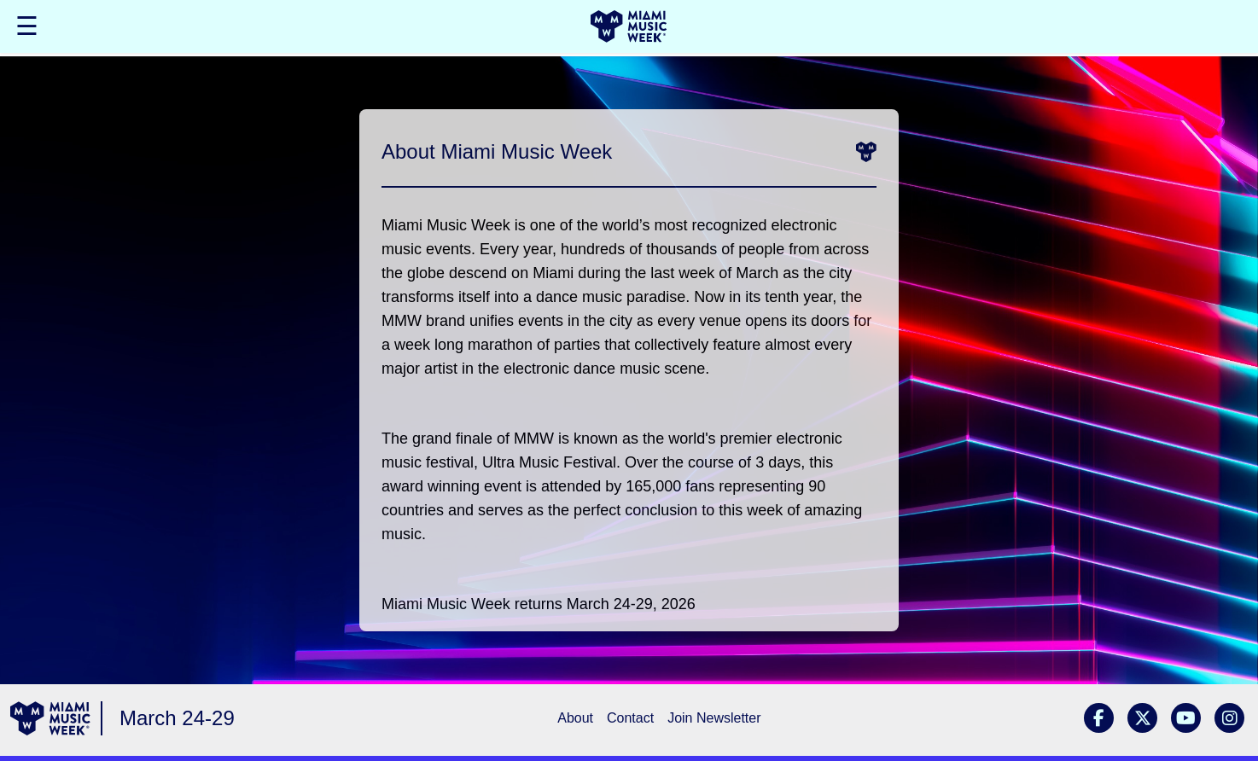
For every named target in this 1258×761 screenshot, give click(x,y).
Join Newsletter (713, 718)
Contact (630, 718)
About (575, 718)
